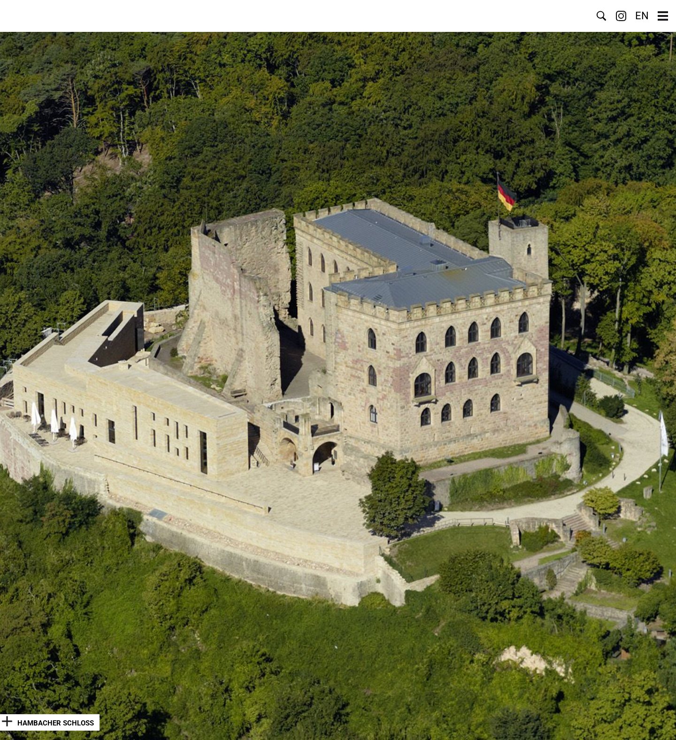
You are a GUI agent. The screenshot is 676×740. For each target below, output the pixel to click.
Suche (601, 16)
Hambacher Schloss (55, 723)
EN (642, 16)
